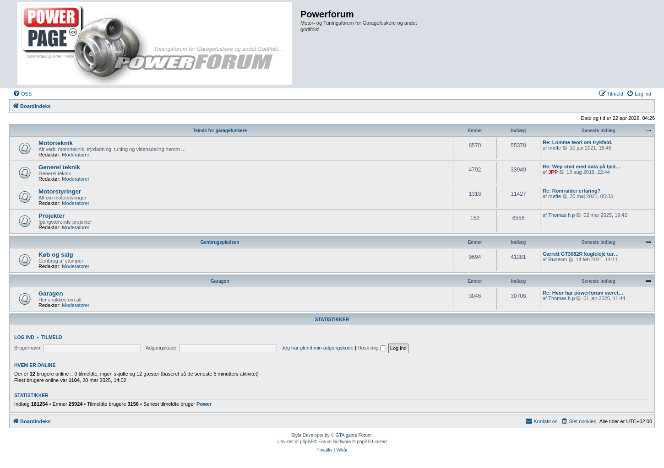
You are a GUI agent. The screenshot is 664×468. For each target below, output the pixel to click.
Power (204, 404)
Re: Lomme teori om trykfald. (577, 142)
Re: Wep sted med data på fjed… (581, 166)
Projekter (51, 215)
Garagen (220, 281)
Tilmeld (51, 337)
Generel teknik (59, 167)
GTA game (346, 435)
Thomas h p (561, 215)
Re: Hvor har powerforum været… (583, 293)
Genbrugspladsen (219, 242)
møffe (554, 148)
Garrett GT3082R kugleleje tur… (581, 254)
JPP (553, 172)
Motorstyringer (59, 191)
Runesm (557, 259)
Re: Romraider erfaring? (572, 191)
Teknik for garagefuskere (220, 130)
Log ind (24, 337)
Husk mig (372, 347)
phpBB (307, 441)
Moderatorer (75, 154)
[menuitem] (22, 93)
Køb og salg (55, 254)
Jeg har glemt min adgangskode (318, 347)
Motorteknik (55, 143)
